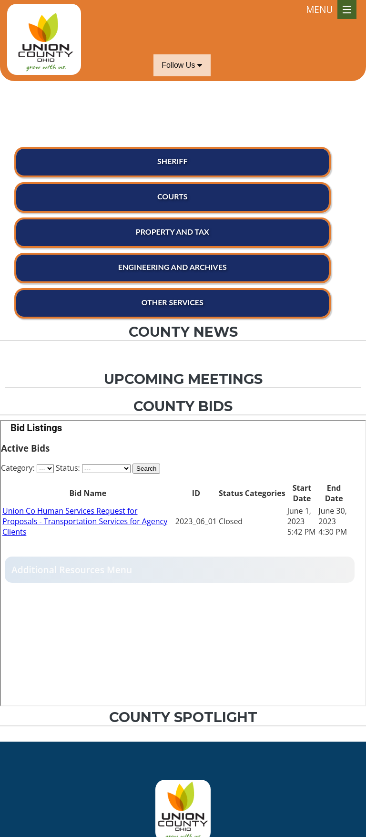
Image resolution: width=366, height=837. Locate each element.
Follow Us (182, 65)
